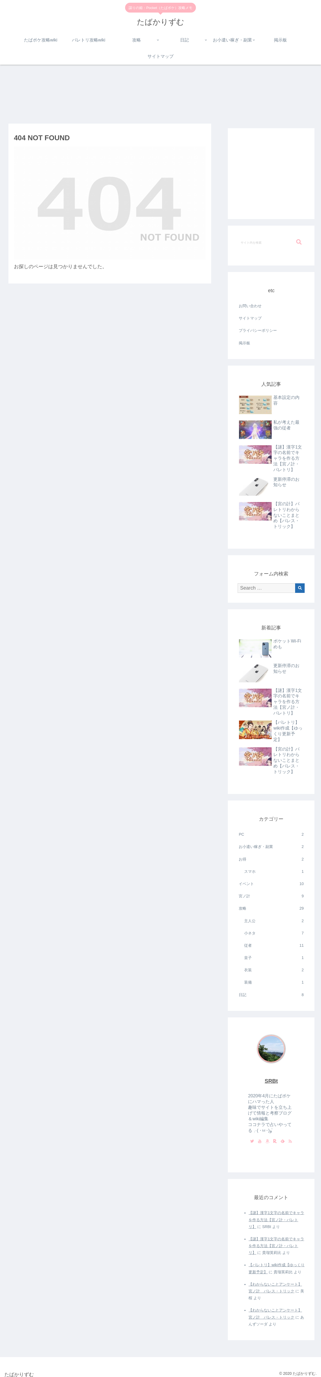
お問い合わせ (250, 306)
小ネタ (274, 933)
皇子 (274, 957)
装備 (274, 982)
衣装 (274, 970)
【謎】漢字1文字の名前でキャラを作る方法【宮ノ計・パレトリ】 (276, 1220)
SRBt (271, 1081)
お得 (271, 859)
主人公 (274, 921)
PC (271, 834)
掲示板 (244, 343)
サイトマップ (250, 318)
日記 (271, 994)
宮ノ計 (271, 896)
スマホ (274, 871)
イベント (271, 883)
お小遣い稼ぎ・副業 (271, 846)
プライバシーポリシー (258, 330)
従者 (274, 945)
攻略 (271, 908)
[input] (271, 242)
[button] (299, 242)
